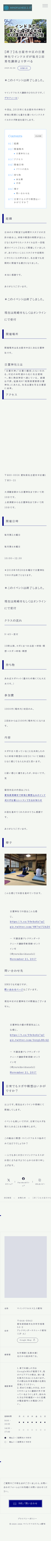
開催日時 (19, 165)
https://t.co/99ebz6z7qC (27, 922)
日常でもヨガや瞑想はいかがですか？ (27, 201)
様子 (16, 189)
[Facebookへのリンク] (23, 1181)
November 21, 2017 (23, 959)
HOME (7, 1198)
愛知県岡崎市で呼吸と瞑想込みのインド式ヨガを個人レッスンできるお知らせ (25, 797)
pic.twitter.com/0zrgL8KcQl (29, 1040)
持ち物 (17, 175)
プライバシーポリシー (27, 1519)
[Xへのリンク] (8, 1182)
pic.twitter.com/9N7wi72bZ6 (30, 927)
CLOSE (38, 136)
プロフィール (10, 98)
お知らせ (24, 68)
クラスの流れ (22, 169)
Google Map (26, 1340)
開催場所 (19, 149)
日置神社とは (23, 153)
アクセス (18, 159)
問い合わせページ (13, 989)
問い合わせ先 (23, 193)
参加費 (19, 179)
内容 (18, 183)
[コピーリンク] (40, 1182)
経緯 (16, 144)
